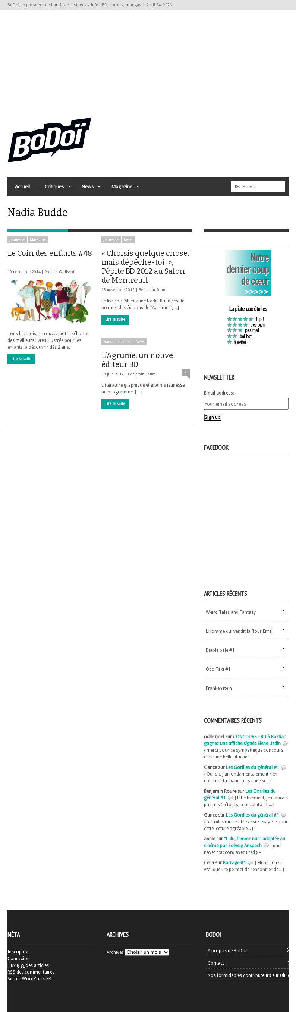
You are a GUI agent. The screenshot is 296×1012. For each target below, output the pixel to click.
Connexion (18, 958)
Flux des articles (28, 965)
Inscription (18, 952)
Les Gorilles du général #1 (252, 767)
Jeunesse (17, 240)
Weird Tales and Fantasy (231, 612)
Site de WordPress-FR (29, 978)
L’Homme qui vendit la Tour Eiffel (239, 631)
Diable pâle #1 (220, 650)
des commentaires (30, 972)
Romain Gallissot (60, 272)
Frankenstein (219, 688)
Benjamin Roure (152, 290)
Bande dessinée (117, 342)
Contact (216, 963)
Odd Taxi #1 (218, 669)
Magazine (121, 188)
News (87, 188)
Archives (115, 952)
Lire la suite (21, 359)
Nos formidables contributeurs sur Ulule (249, 975)
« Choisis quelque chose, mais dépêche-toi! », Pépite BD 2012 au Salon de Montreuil (145, 267)
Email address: (219, 393)
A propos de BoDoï (227, 950)
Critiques (53, 188)
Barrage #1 (234, 862)
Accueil (22, 186)
